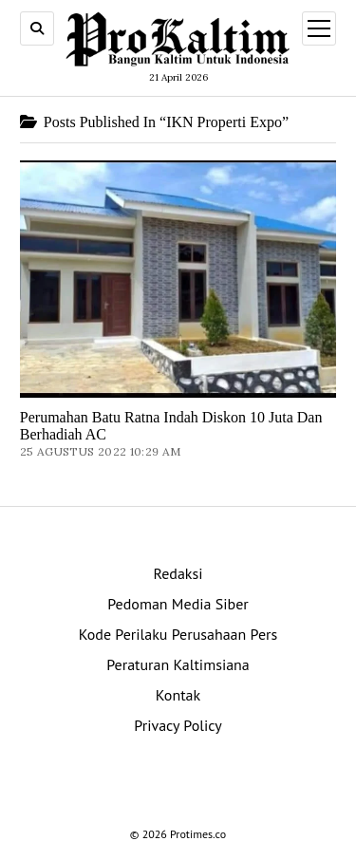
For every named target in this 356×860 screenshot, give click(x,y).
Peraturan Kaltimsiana (178, 664)
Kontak (178, 694)
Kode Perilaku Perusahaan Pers (178, 634)
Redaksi (177, 573)
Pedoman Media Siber (178, 603)
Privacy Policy (177, 725)
